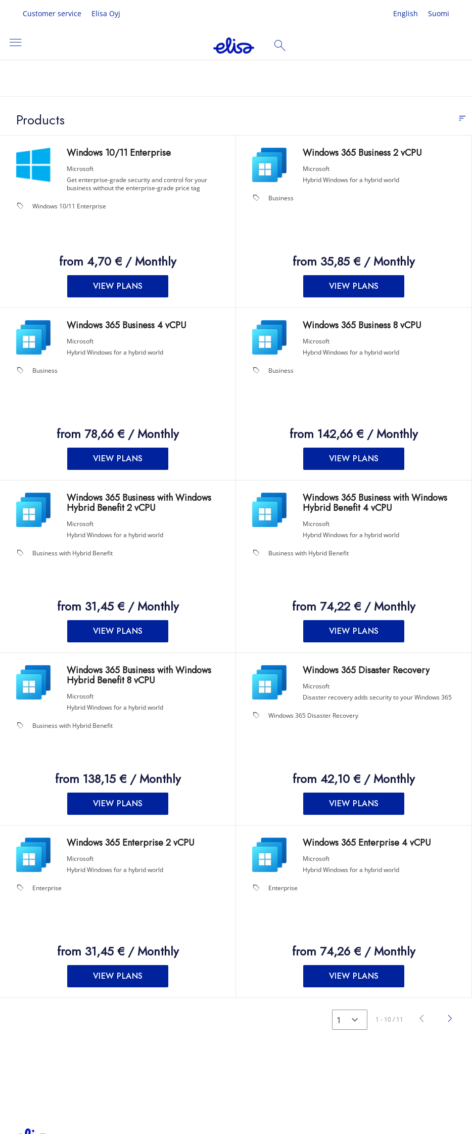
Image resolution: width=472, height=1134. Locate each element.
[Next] (450, 1019)
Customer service (52, 13)
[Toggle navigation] (15, 43)
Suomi (438, 13)
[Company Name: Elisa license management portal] (234, 45)
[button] (117, 286)
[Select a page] (349, 1020)
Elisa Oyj (105, 13)
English (405, 13)
